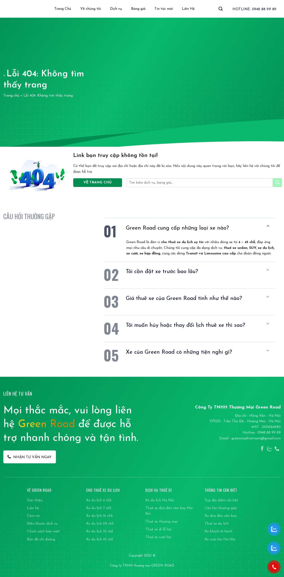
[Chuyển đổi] (268, 226)
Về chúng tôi (90, 9)
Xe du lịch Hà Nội (159, 500)
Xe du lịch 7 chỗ (98, 508)
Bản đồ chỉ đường (41, 539)
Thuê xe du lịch (217, 523)
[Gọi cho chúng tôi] (276, 449)
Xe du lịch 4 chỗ (98, 500)
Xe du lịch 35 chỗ (99, 531)
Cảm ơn (33, 516)
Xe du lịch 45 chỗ (99, 539)
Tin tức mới (163, 9)
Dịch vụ (116, 9)
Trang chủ (11, 95)
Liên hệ (33, 508)
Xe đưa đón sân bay (221, 516)
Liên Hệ (188, 9)
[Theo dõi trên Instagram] (269, 449)
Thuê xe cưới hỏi (158, 537)
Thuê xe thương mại (161, 521)
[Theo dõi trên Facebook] (262, 449)
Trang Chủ (62, 9)
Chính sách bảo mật (43, 531)
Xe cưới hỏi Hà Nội (220, 539)
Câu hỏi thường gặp (221, 508)
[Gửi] (277, 182)
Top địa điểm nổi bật (221, 500)
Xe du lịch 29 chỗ (100, 523)
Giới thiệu (35, 500)
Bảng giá (138, 9)
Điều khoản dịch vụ (42, 523)
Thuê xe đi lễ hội (158, 529)
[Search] (221, 9)
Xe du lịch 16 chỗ (99, 516)
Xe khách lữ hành (218, 531)
